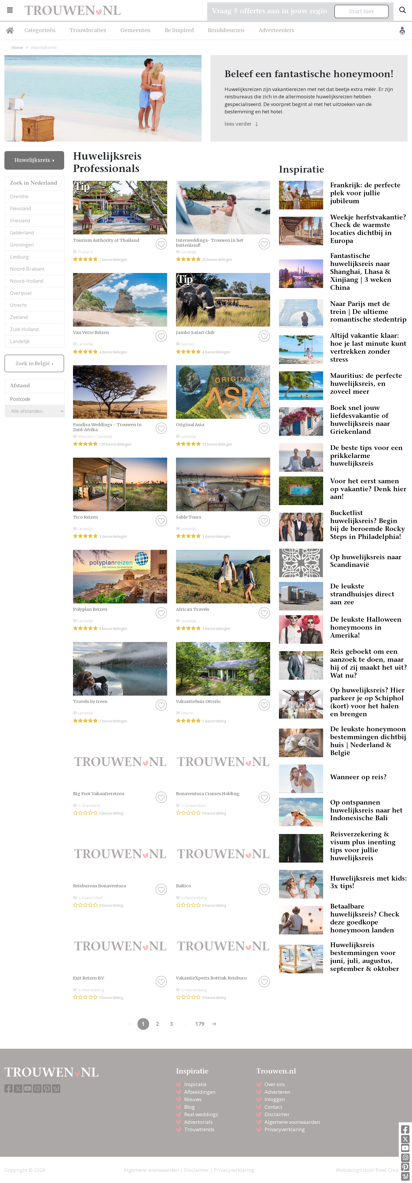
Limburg (19, 257)
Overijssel (20, 293)
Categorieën (40, 30)
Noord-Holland (26, 281)
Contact (273, 1106)
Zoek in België (33, 363)
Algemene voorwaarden (292, 1122)
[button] (9, 10)
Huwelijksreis (32, 160)
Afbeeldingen (199, 1091)
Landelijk (20, 341)
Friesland (20, 220)
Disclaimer (277, 1114)
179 (199, 1023)
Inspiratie (195, 1084)
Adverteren (277, 1091)
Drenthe (19, 196)
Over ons (275, 1084)
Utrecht (18, 305)
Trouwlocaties (88, 30)
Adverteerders (276, 30)
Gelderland (22, 232)
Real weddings (201, 1114)
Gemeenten (135, 30)
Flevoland (20, 208)
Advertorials (198, 1122)
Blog (189, 1106)
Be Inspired (179, 30)
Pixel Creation (392, 1170)
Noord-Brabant (27, 269)
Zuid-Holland (24, 329)
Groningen (22, 244)
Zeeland (19, 317)
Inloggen (275, 1099)
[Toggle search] (403, 10)
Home (17, 47)
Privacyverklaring (285, 1129)
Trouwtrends (199, 1129)
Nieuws (193, 1099)
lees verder (241, 123)
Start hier (361, 11)
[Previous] (214, 1024)
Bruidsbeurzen (226, 30)
